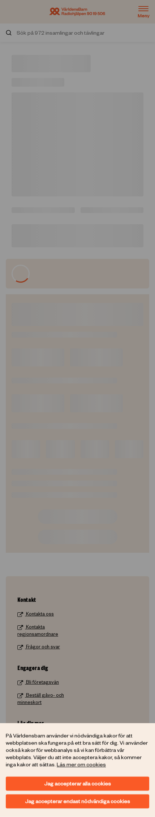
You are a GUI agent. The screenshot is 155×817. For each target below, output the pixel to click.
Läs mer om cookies (81, 764)
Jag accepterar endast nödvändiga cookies (77, 801)
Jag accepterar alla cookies (77, 783)
